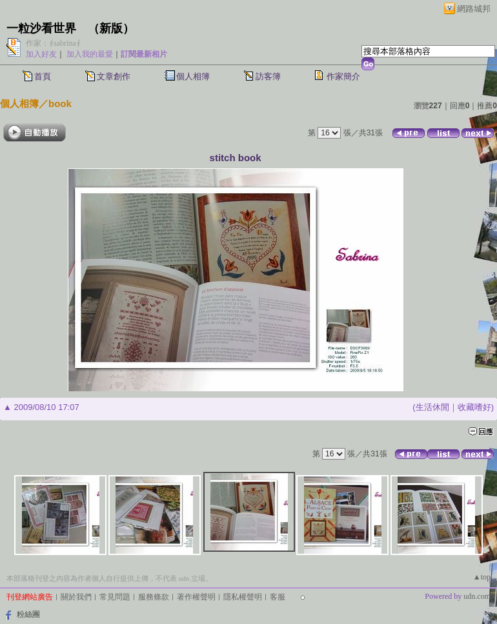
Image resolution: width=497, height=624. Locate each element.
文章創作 (113, 76)
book (60, 103)
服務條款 (153, 596)
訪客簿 (268, 76)
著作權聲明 (196, 596)
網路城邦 (474, 9)
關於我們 (76, 596)
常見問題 (114, 596)
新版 (111, 28)
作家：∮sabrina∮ (53, 43)
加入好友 (41, 54)
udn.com (477, 596)
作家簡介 (343, 76)
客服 (277, 596)
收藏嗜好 (474, 407)
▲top (482, 576)
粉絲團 (28, 614)
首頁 (42, 76)
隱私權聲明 (242, 596)
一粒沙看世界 (41, 28)
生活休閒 (432, 407)
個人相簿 (193, 76)
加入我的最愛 (89, 54)
